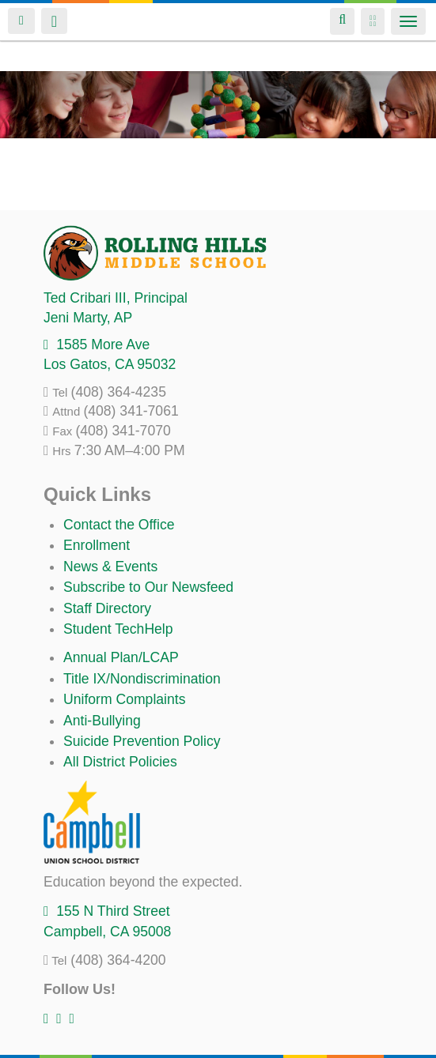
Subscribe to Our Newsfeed (148, 587)
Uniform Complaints (124, 699)
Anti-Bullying (102, 721)
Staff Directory (107, 608)
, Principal (116, 298)
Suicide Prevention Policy (142, 741)
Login (21, 21)
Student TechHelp (118, 629)
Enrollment (96, 545)
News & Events (110, 566)
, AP (88, 318)
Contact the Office (119, 525)
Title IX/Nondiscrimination (142, 679)
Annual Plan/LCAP (121, 657)
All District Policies (120, 762)
